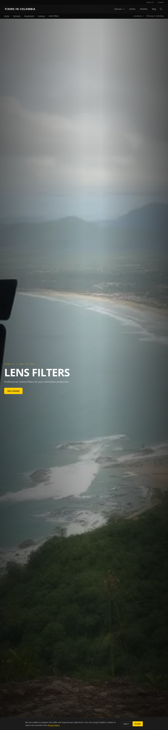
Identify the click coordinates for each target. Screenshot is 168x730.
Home (6, 16)
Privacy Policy (54, 725)
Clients (132, 9)
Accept (138, 724)
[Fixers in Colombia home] (20, 9)
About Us (150, 2)
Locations (138, 16)
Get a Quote (13, 390)
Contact (161, 2)
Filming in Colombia (155, 16)
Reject (126, 724)
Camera (41, 16)
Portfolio (143, 9)
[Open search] (161, 9)
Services (119, 9)
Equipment (29, 16)
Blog (154, 9)
